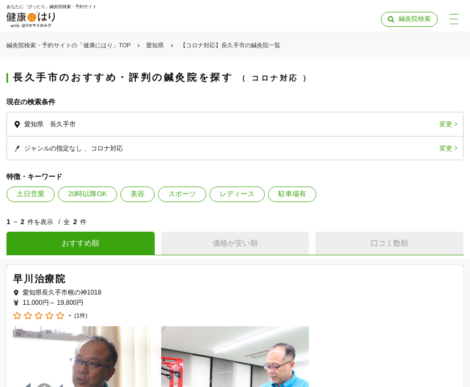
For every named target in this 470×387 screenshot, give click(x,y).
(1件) (80, 316)
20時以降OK (87, 194)
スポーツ (182, 194)
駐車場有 (292, 194)
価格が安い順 (235, 243)
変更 (445, 124)
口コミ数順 (389, 243)
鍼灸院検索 (415, 19)
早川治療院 (39, 279)
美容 (137, 194)
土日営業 (31, 194)
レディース (237, 194)
